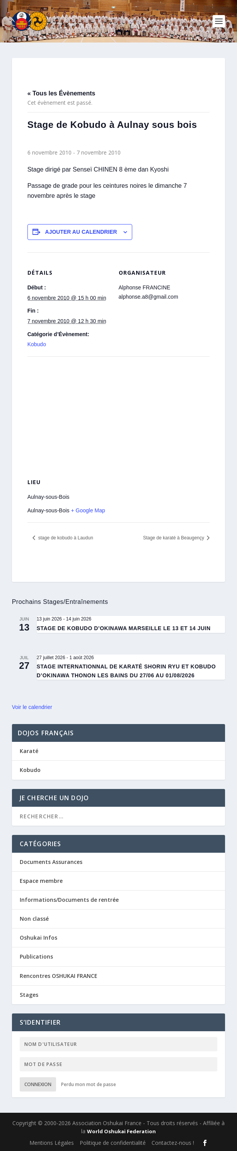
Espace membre (41, 880)
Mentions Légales (51, 1142)
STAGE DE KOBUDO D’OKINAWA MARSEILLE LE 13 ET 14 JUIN (124, 628)
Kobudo (36, 344)
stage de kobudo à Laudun (65, 538)
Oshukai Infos (38, 937)
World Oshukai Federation (121, 1131)
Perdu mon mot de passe (88, 1084)
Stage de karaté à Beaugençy (174, 538)
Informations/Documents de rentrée (69, 899)
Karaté (29, 751)
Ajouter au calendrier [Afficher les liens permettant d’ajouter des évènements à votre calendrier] (81, 232)
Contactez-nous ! (173, 1142)
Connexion (37, 1084)
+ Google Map (88, 510)
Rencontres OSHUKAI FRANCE (58, 975)
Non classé (34, 918)
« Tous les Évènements (61, 93)
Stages (29, 994)
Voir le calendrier (32, 707)
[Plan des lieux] (118, 412)
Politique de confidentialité (113, 1142)
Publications (36, 956)
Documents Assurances (51, 861)
